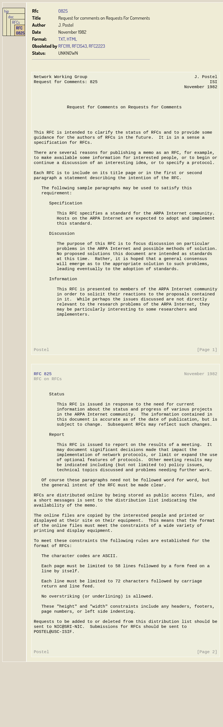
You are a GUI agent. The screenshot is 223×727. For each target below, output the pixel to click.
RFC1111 (64, 46)
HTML (72, 39)
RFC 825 (42, 406)
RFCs (16, 22)
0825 (63, 11)
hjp (6, 10)
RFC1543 (79, 46)
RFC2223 (97, 46)
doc (11, 16)
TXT (61, 39)
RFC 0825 (20, 30)
